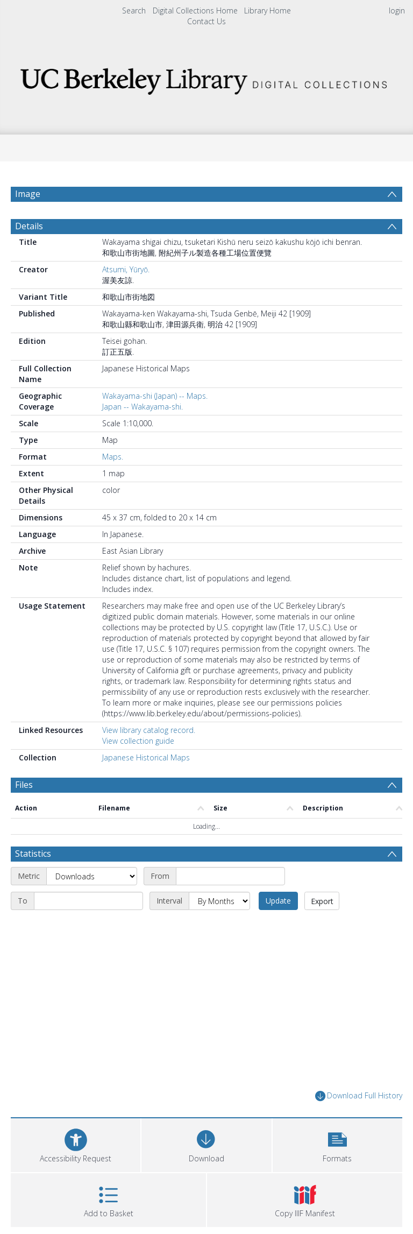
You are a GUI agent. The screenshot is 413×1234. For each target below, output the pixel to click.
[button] (337, 1143)
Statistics (33, 853)
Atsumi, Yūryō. (125, 269)
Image (27, 194)
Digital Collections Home (195, 10)
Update (278, 900)
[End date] (88, 901)
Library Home (267, 10)
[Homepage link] (206, 78)
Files (24, 785)
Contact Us (206, 21)
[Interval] (219, 901)
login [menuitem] (397, 10)
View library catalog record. (148, 730)
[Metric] (91, 876)
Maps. (112, 457)
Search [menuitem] (134, 10)
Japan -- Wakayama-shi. (142, 406)
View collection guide (138, 741)
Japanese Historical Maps (146, 757)
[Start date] (230, 876)
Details (29, 226)
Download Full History (358, 1096)
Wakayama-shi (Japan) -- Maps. (155, 396)
